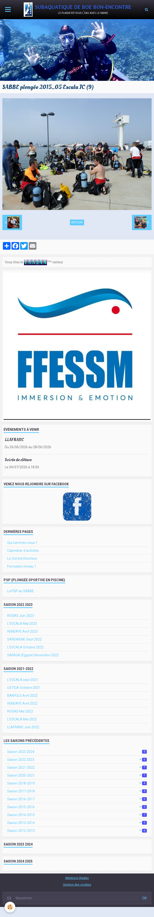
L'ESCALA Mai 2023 (22, 623)
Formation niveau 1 (21, 566)
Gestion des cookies (77, 884)
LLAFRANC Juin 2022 (23, 727)
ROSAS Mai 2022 (20, 711)
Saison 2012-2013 (77, 831)
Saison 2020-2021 (77, 775)
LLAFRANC (14, 439)
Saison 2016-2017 (77, 799)
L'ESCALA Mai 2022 (22, 719)
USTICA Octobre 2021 (23, 688)
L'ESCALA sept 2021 (22, 680)
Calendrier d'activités (23, 550)
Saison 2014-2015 (77, 815)
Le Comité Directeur (22, 558)
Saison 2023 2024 (77, 752)
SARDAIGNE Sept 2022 (24, 639)
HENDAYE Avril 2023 (22, 631)
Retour (77, 222)
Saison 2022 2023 (77, 760)
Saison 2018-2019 (77, 783)
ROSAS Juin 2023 (20, 616)
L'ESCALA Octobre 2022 (25, 647)
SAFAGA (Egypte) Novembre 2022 (33, 655)
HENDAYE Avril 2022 (22, 703)
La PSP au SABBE (20, 591)
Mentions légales (77, 878)
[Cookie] (10, 907)
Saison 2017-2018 (77, 791)
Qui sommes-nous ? (22, 543)
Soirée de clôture (18, 460)
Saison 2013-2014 (77, 823)
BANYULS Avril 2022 (22, 695)
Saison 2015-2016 (77, 807)
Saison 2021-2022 (77, 767)
